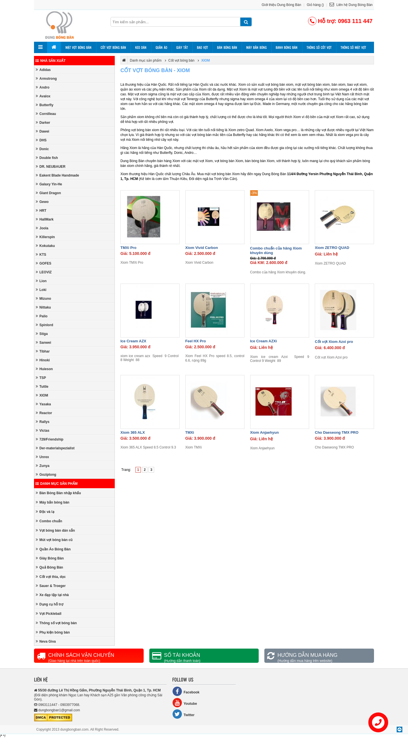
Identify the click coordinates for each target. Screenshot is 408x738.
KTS (41, 254)
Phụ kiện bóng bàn (53, 632)
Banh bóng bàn (287, 47)
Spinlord (44, 325)
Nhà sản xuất (50, 61)
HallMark (45, 219)
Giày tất (182, 47)
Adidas (43, 70)
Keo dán (140, 47)
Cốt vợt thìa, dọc (51, 577)
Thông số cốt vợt (319, 47)
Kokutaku (45, 246)
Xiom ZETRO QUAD (332, 248)
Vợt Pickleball (48, 613)
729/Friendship (49, 439)
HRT (41, 210)
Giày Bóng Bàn (50, 558)
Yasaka (43, 404)
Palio (42, 316)
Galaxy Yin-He (49, 184)
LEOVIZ (44, 272)
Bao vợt (202, 47)
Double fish (47, 158)
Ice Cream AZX (133, 341)
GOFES (43, 263)
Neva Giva (46, 641)
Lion (41, 281)
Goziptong (46, 474)
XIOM (42, 395)
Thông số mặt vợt (353, 47)
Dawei (42, 131)
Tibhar (43, 351)
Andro (42, 87)
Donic (42, 149)
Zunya (42, 466)
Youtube (184, 703)
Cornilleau (46, 114)
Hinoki (43, 360)
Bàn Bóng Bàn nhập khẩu (58, 493)
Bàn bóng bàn (227, 47)
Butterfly (44, 105)
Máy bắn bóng (256, 47)
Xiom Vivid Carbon (201, 248)
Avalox (43, 96)
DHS (41, 140)
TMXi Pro (128, 248)
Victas (42, 430)
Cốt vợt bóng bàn (113, 47)
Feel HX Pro (195, 341)
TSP (41, 378)
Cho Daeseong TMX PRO (336, 432)
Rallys (42, 422)
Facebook (185, 691)
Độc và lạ (45, 512)
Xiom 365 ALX (132, 432)
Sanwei (43, 342)
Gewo (42, 202)
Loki (41, 290)
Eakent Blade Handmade (57, 175)
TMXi (189, 432)
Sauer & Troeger (51, 586)
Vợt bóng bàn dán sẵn (55, 530)
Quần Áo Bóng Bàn (53, 549)
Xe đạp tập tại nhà (52, 595)
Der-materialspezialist (55, 448)
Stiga (42, 334)
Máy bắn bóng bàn (52, 502)
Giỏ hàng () (315, 5)
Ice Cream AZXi (263, 341)
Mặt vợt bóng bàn (78, 47)
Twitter (183, 714)
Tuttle (42, 386)
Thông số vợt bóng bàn (56, 623)
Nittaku (43, 307)
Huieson (44, 369)
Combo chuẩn (49, 521)
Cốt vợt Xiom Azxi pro (334, 341)
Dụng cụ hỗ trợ (49, 604)
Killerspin (45, 237)
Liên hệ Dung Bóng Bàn (351, 5)
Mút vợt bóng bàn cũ (54, 540)
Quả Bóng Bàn (49, 567)
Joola (42, 228)
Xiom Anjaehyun (264, 432)
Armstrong (46, 78)
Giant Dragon (48, 193)
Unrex (42, 457)
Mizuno (43, 298)
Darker (43, 122)
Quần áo (161, 47)
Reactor (44, 413)
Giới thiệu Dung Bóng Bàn (281, 5)
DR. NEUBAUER (50, 166)
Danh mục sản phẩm (56, 484)
